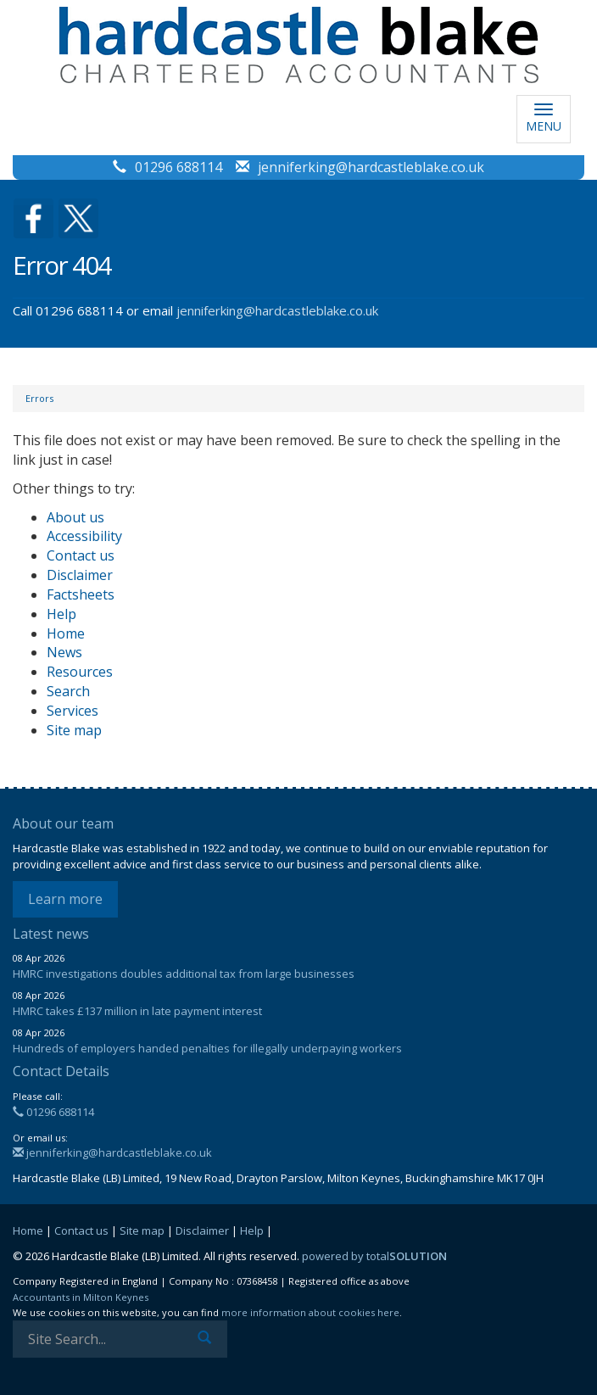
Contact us (80, 555)
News (64, 652)
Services (72, 710)
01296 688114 (178, 167)
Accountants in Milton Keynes (80, 1297)
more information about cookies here (310, 1312)
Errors (39, 398)
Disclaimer (80, 575)
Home (66, 633)
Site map (74, 730)
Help (61, 614)
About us (75, 517)
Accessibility (84, 536)
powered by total (374, 1256)
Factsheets (80, 594)
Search (68, 691)
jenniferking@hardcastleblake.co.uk (371, 167)
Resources (80, 671)
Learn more (65, 899)
